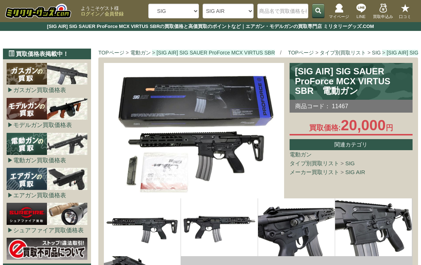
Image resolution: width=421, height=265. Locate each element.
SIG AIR (355, 172)
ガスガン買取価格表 (39, 90)
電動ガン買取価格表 (39, 160)
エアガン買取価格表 (39, 195)
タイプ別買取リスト (314, 163)
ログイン (90, 14)
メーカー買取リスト (314, 172)
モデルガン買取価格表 (42, 125)
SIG (350, 163)
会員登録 (114, 14)
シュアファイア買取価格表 (48, 230)
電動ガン (301, 154)
